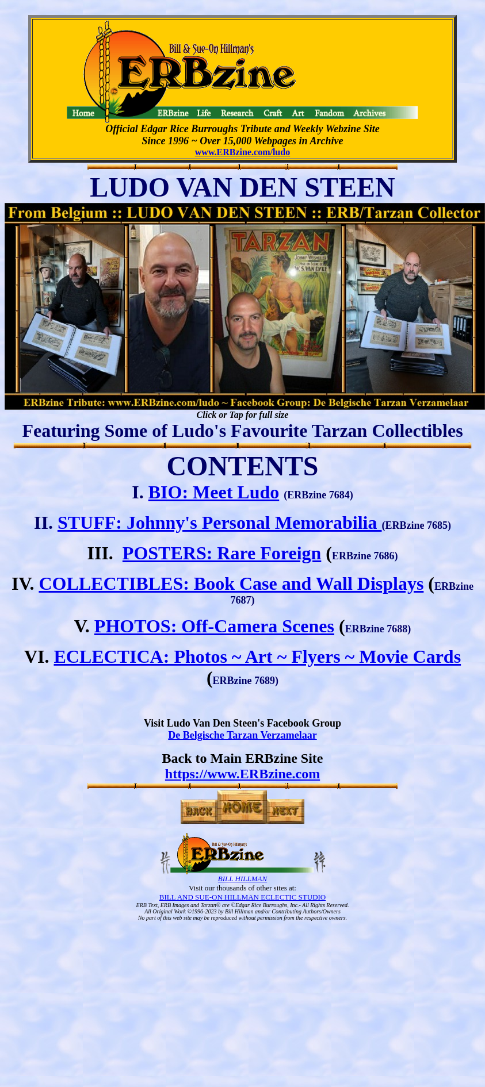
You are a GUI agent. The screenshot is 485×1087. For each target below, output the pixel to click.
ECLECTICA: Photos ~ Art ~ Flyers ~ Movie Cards (257, 656)
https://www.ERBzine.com (242, 773)
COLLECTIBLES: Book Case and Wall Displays (231, 583)
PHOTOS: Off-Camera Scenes (214, 626)
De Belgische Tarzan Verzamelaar (242, 735)
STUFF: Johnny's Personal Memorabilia (220, 522)
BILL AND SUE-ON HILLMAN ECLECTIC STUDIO (242, 897)
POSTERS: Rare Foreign (222, 553)
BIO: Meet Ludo (214, 492)
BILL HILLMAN (242, 878)
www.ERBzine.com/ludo (242, 152)
